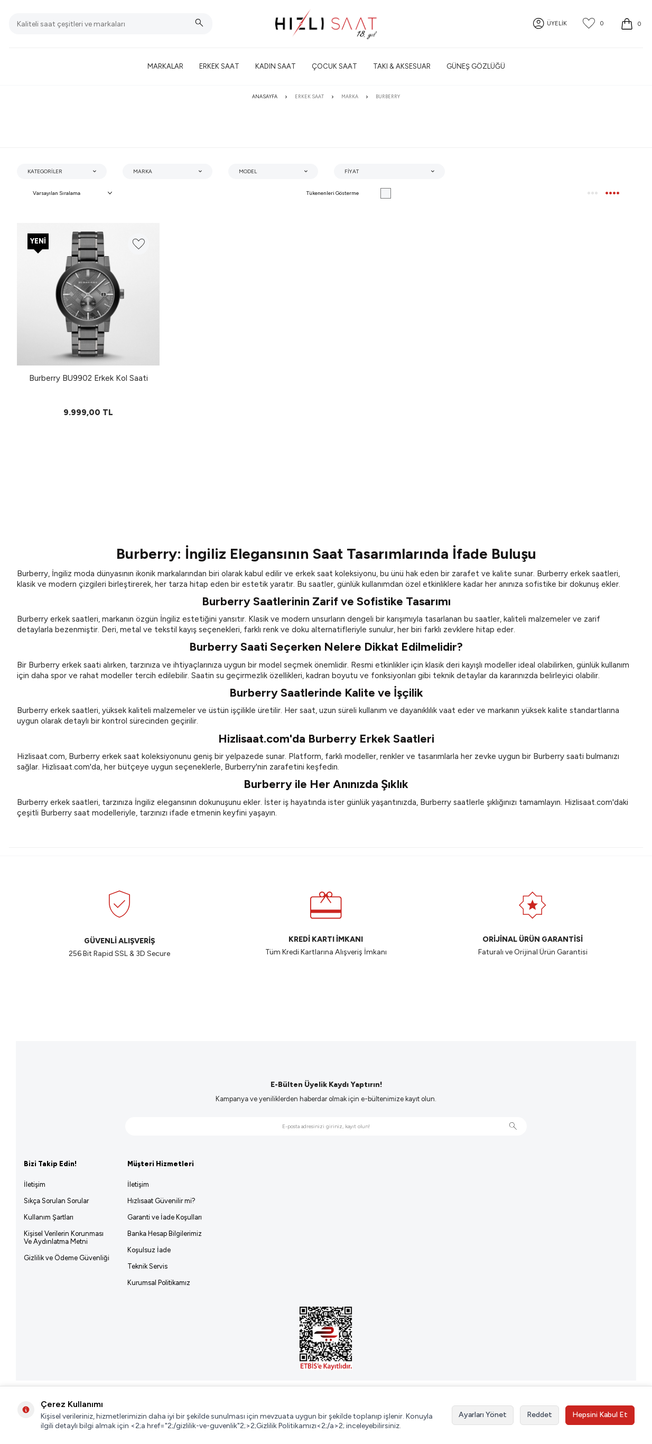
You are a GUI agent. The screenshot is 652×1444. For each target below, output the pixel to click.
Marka (349, 96)
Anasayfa (264, 96)
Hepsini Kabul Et (600, 1414)
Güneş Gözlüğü (475, 66)
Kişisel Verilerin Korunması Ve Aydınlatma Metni (64, 1237)
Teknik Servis (147, 1266)
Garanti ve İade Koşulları (164, 1217)
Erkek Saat (219, 66)
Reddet (539, 1414)
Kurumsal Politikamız (158, 1283)
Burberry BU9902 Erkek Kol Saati (88, 378)
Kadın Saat (275, 66)
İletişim (34, 1184)
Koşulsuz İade (149, 1250)
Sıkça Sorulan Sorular (56, 1201)
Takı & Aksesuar (402, 66)
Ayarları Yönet (483, 1414)
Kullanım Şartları (48, 1217)
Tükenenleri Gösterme (348, 193)
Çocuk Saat (334, 66)
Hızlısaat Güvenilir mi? (161, 1201)
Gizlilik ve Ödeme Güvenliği (66, 1258)
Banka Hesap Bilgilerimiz (164, 1233)
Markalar (165, 66)
